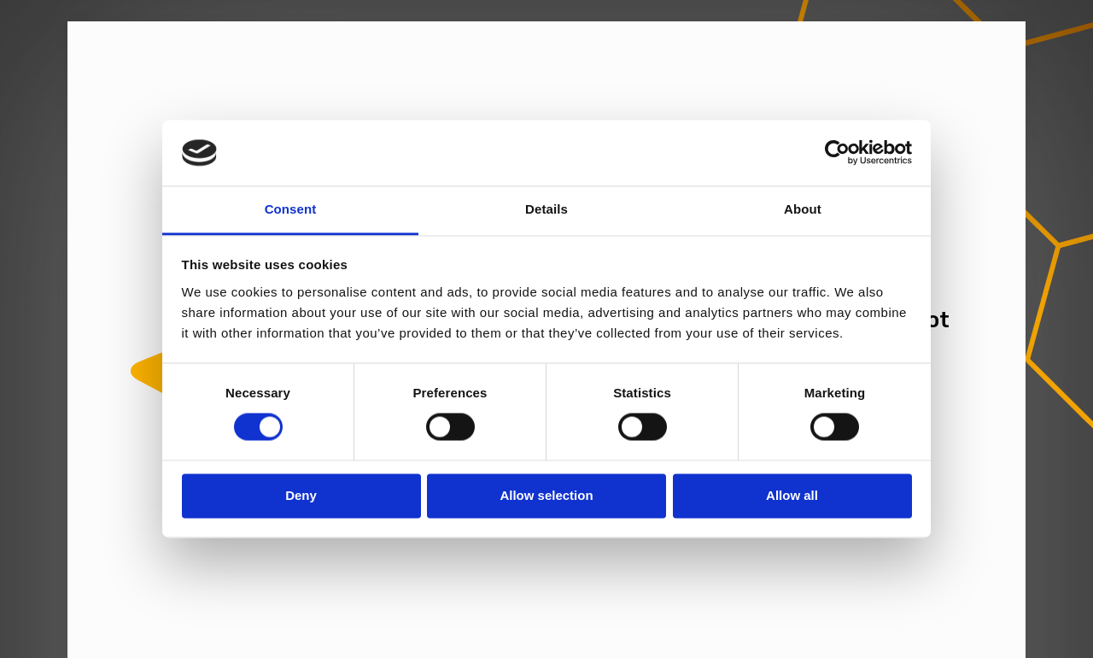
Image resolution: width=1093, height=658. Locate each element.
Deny (301, 495)
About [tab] (802, 209)
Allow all (792, 495)
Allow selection (546, 495)
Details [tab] (546, 209)
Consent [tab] (291, 209)
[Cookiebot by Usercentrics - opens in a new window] (837, 153)
